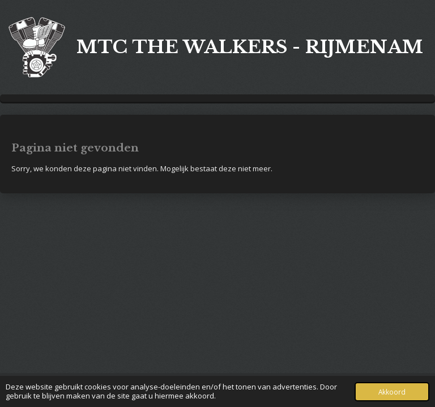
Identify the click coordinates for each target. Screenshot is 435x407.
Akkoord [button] (392, 391)
